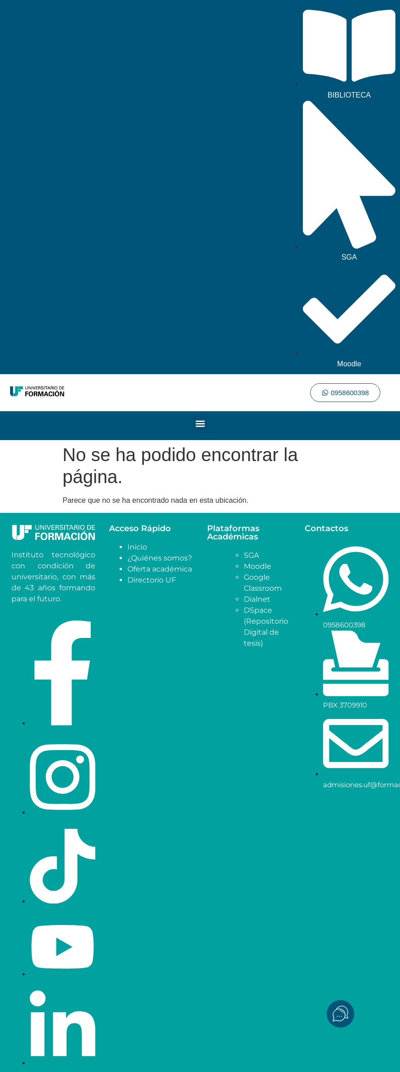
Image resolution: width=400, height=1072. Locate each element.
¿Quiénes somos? (159, 558)
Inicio (137, 547)
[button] (200, 423)
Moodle (257, 566)
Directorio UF (151, 580)
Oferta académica (159, 569)
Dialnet (257, 599)
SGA (251, 555)
